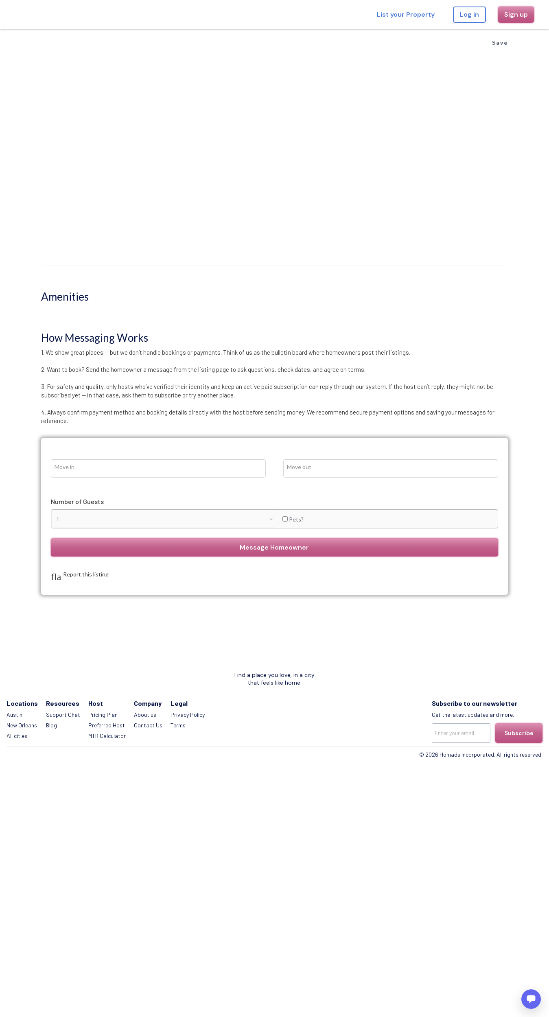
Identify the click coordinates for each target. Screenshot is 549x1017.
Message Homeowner (418, 332)
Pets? (442, 303)
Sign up (504, 14)
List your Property (393, 14)
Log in (457, 14)
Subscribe (515, 558)
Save (469, 37)
